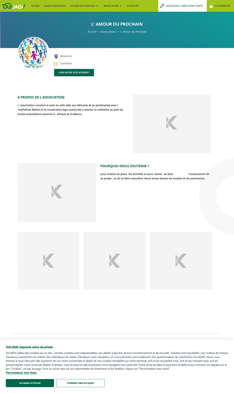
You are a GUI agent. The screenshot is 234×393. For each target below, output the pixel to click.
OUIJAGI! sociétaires (55, 5)
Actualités (133, 5)
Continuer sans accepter (80, 383)
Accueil (35, 5)
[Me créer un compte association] (182, 6)
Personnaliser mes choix (21, 372)
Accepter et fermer (30, 383)
